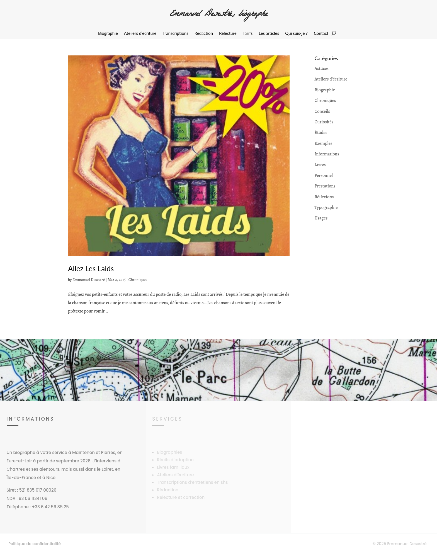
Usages (321, 218)
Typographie (326, 207)
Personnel (324, 175)
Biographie (108, 33)
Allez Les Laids (91, 268)
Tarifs (248, 33)
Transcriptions (175, 33)
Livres (320, 165)
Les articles (269, 33)
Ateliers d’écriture (140, 33)
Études (321, 133)
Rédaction (204, 33)
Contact (321, 33)
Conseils (322, 111)
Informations (327, 154)
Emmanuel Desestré (88, 279)
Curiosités (324, 122)
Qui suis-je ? (296, 33)
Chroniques (137, 279)
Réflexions (324, 197)
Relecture (228, 33)
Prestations (325, 186)
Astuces (322, 68)
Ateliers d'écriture (331, 79)
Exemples (323, 143)
